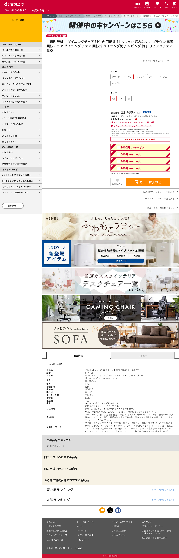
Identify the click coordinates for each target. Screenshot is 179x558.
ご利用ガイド (8, 112)
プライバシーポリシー (12, 158)
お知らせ (6, 129)
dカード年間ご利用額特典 (14, 118)
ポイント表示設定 (85, 535)
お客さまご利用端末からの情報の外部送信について (156, 532)
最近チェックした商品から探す (16, 83)
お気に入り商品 (53, 526)
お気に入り (117, 183)
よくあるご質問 (9, 135)
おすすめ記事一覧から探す (14, 101)
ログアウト (13, 205)
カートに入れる (148, 181)
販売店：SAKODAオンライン (156, 60)
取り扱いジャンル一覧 (56, 535)
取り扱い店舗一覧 (54, 539)
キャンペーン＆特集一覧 (13, 55)
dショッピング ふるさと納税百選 (17, 180)
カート (80, 526)
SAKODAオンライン (55, 445)
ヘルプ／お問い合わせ (12, 124)
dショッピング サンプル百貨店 (16, 174)
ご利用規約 (7, 152)
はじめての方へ (9, 141)
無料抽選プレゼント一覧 (13, 61)
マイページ (82, 530)
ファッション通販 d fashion (15, 192)
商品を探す (51, 521)
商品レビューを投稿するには (161, 208)
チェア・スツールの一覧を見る (160, 198)
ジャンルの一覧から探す (13, 78)
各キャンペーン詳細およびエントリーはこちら (133, 125)
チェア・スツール (131, 16)
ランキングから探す (11, 95)
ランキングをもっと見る (163, 489)
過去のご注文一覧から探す (14, 89)
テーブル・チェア (112, 16)
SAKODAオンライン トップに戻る (159, 192)
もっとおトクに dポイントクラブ (17, 186)
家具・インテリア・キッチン (70, 16)
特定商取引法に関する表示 (14, 164)
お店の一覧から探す (11, 72)
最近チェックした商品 (56, 530)
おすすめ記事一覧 (85, 521)
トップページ (48, 16)
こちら (79, 548)
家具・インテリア (93, 16)
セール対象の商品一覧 (12, 49)
